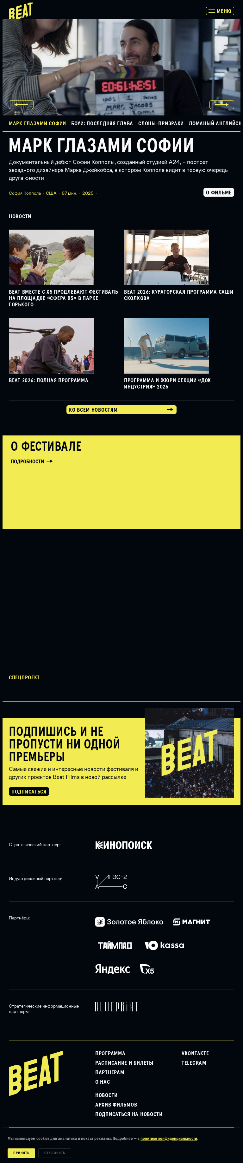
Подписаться (29, 792)
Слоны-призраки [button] (161, 124)
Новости (106, 1095)
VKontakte (195, 1053)
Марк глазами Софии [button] (37, 124)
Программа (110, 1053)
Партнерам (109, 1072)
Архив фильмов (116, 1105)
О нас (102, 1082)
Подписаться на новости (129, 1114)
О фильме (219, 193)
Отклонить (54, 1153)
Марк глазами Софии (101, 146)
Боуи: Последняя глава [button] (102, 124)
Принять (21, 1153)
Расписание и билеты (124, 1063)
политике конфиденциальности (168, 1138)
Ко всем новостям (93, 410)
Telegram (194, 1063)
